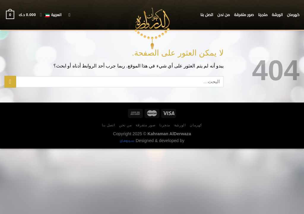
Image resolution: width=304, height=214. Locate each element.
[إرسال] (10, 81)
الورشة (277, 14)
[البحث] (68, 15)
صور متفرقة (244, 14)
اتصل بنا (206, 14)
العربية (51, 15)
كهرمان (293, 14)
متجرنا (262, 14)
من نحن (223, 14)
